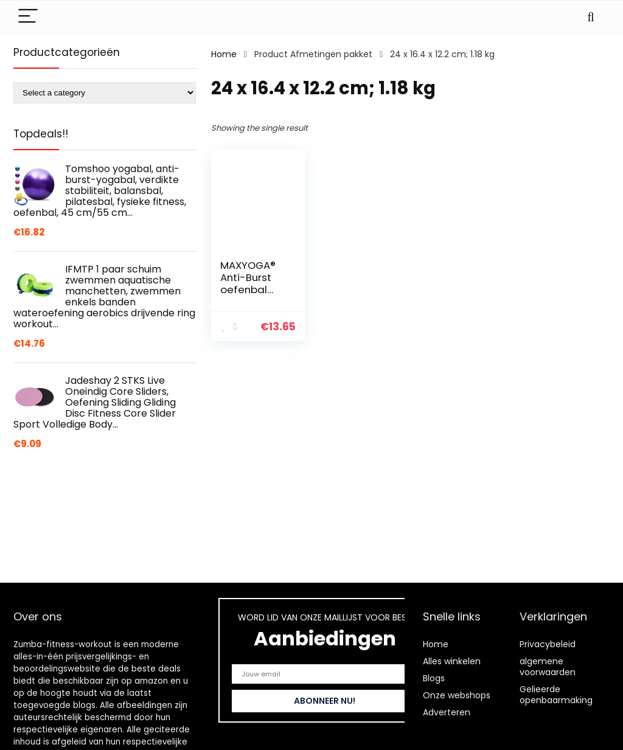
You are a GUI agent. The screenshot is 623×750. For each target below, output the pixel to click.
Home (224, 54)
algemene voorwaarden (548, 666)
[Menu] (28, 17)
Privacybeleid (548, 644)
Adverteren (446, 712)
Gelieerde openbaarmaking (556, 694)
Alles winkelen (452, 661)
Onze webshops (456, 695)
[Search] (590, 17)
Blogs (434, 678)
